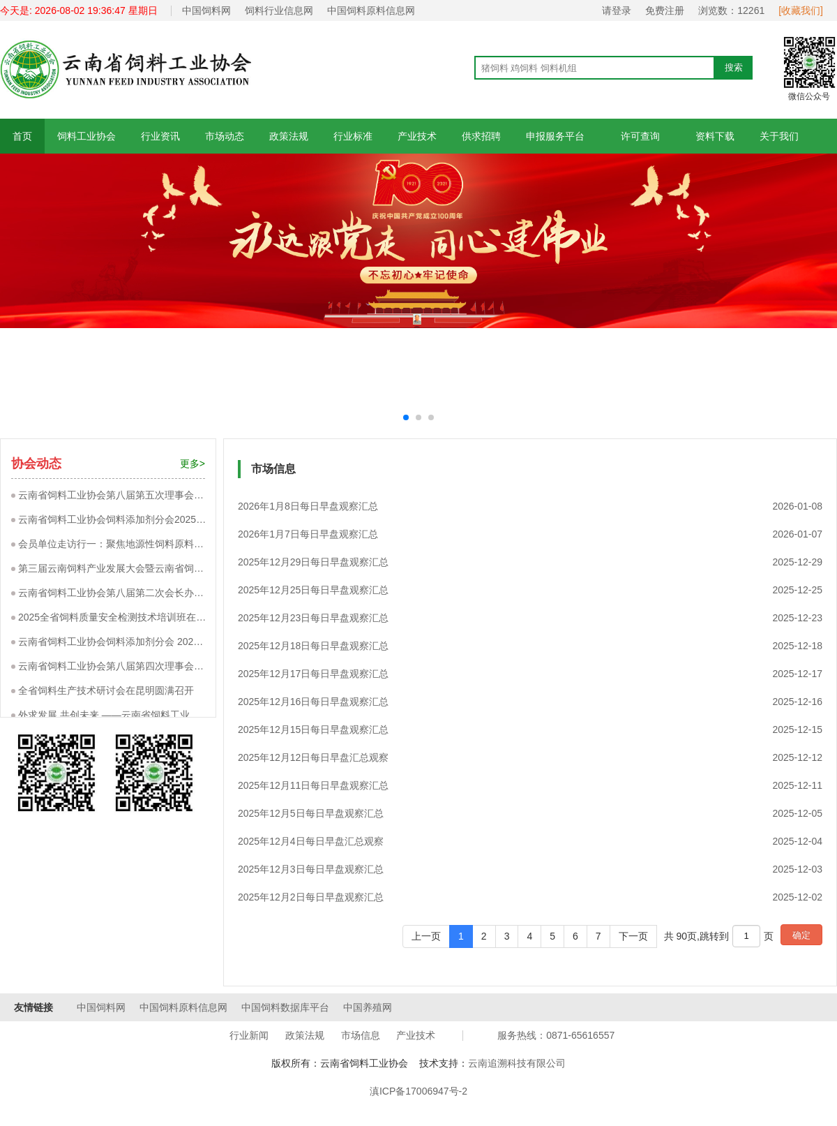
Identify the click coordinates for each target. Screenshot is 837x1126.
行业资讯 (160, 136)
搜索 (734, 67)
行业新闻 (249, 1035)
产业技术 (417, 136)
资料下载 (714, 136)
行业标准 (352, 136)
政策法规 (288, 136)
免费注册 (664, 10)
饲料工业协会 (86, 136)
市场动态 (224, 136)
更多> (192, 463)
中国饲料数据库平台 (285, 1007)
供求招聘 (481, 136)
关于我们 (779, 136)
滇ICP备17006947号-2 (418, 1091)
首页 (22, 136)
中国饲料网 (206, 10)
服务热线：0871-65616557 (555, 1035)
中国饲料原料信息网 (371, 10)
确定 (801, 935)
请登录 (616, 10)
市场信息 (360, 1035)
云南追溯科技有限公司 (517, 1063)
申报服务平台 (555, 136)
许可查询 (640, 136)
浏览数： (731, 10)
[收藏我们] (800, 10)
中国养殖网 (367, 1007)
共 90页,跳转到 (696, 936)
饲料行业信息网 (279, 10)
